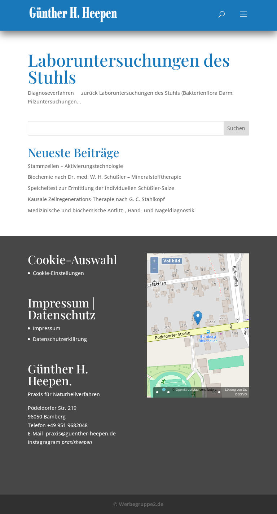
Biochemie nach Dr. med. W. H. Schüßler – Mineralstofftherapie (104, 176)
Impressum (46, 328)
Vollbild (171, 261)
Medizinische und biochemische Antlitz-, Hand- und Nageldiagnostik (111, 210)
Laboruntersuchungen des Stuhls (129, 68)
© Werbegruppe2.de (138, 504)
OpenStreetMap (187, 389)
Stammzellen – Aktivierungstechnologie (75, 166)
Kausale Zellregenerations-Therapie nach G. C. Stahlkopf (96, 199)
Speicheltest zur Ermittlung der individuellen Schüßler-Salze (101, 188)
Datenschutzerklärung (60, 339)
